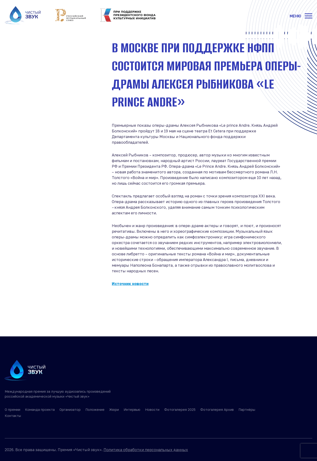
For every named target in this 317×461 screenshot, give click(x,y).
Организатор (70, 410)
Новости (152, 410)
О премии (12, 410)
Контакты (13, 416)
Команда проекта (40, 410)
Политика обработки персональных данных (146, 449)
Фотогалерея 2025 (180, 410)
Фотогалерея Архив (217, 410)
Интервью (132, 410)
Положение (94, 410)
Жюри (114, 410)
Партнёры (246, 410)
